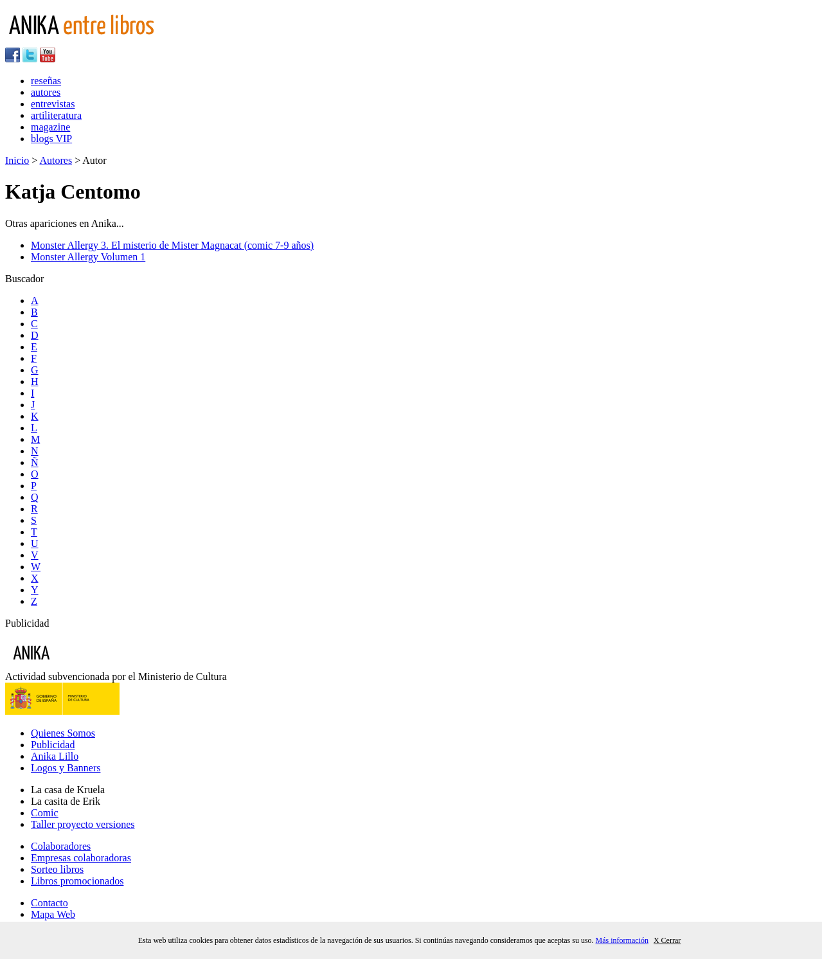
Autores (55, 160)
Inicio (17, 160)
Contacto (49, 902)
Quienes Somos (63, 733)
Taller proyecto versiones (82, 824)
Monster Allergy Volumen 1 (88, 256)
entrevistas (53, 103)
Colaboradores (61, 846)
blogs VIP (51, 138)
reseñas (46, 80)
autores (45, 92)
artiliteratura (56, 115)
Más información (622, 940)
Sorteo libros (57, 869)
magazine (50, 126)
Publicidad (53, 744)
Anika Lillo (54, 756)
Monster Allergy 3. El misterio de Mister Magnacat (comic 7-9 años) (172, 245)
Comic (44, 812)
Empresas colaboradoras (81, 857)
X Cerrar (667, 940)
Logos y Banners (65, 767)
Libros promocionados (77, 880)
